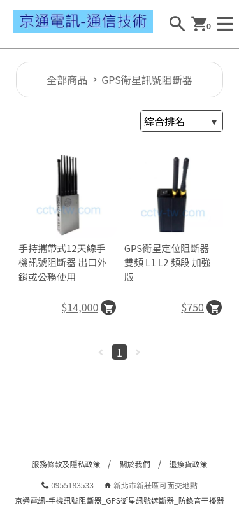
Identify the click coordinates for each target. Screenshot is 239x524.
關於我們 (134, 463)
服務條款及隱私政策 (65, 463)
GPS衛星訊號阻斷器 (146, 79)
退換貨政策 (189, 463)
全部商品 (67, 79)
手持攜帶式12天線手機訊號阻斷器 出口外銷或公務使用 (62, 262)
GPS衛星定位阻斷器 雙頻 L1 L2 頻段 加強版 (167, 262)
